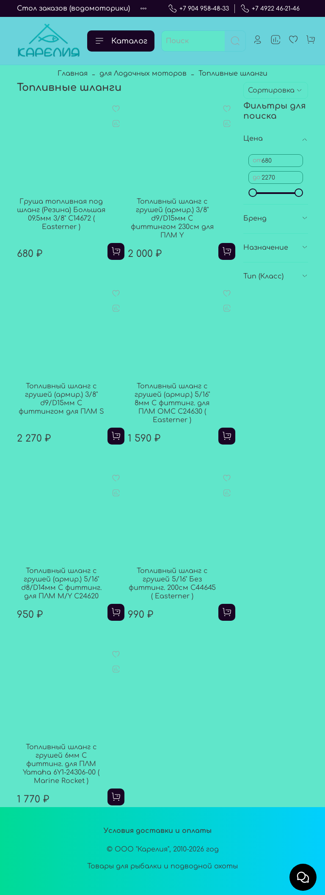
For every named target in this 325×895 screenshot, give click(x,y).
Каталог (120, 41)
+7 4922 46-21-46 (270, 8)
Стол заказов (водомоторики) (73, 8)
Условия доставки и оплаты (158, 831)
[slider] (252, 192)
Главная (73, 73)
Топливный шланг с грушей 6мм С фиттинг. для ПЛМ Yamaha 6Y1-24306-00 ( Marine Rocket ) (61, 764)
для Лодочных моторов (143, 73)
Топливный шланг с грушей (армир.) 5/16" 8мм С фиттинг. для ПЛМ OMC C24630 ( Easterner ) (172, 403)
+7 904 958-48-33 (198, 8)
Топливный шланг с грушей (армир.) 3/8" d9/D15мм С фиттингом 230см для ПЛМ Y (172, 218)
